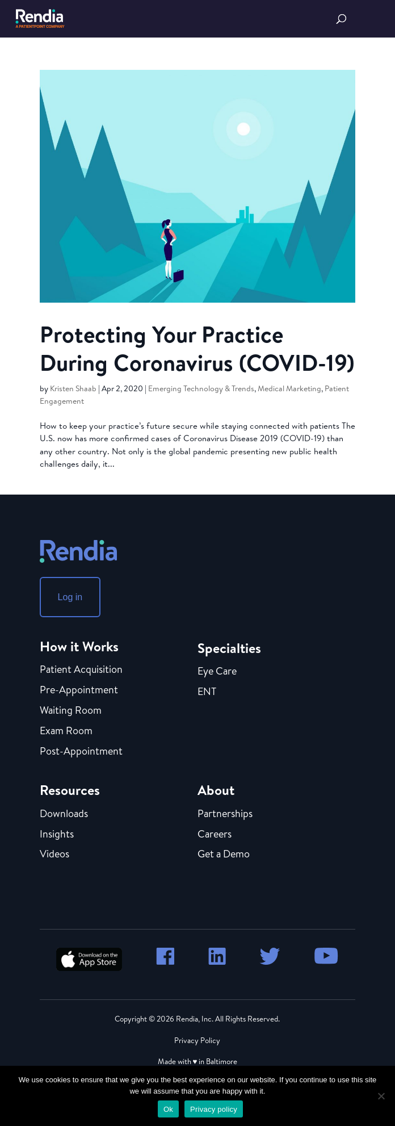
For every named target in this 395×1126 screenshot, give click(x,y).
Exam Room (66, 731)
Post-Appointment (81, 752)
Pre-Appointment (79, 690)
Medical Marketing (289, 388)
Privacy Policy (197, 1040)
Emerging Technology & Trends (201, 388)
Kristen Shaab (73, 388)
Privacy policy (213, 1109)
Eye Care (217, 671)
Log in (70, 597)
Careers (215, 834)
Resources (70, 789)
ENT (207, 692)
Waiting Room (71, 711)
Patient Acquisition (81, 670)
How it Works (79, 646)
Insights (57, 834)
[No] (380, 1096)
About (216, 789)
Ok (168, 1109)
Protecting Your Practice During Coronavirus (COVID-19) (197, 348)
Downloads (64, 814)
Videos (54, 854)
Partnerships (225, 814)
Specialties (229, 648)
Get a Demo (224, 854)
